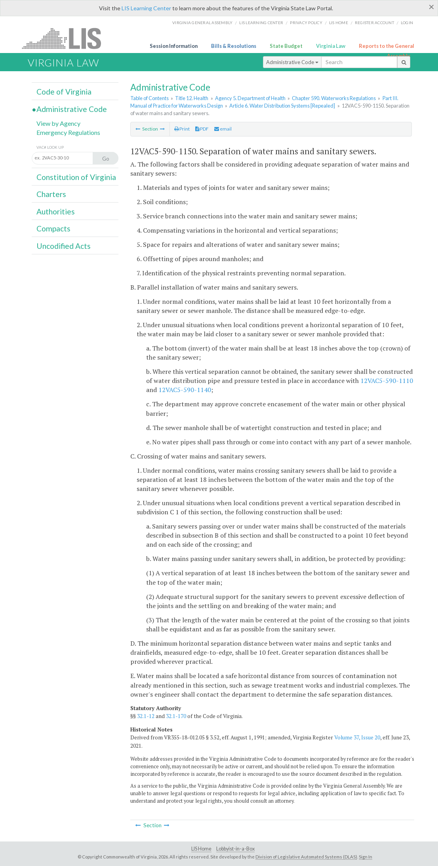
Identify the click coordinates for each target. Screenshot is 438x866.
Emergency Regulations (68, 132)
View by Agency (58, 123)
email (223, 129)
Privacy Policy (306, 22)
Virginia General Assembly (202, 22)
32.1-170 (176, 716)
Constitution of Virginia (76, 177)
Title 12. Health (191, 98)
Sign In (365, 856)
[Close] (431, 7)
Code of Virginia (63, 91)
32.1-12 (145, 716)
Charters (51, 194)
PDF (202, 129)
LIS (66, 38)
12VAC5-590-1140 (184, 389)
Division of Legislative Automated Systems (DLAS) (306, 856)
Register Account (374, 22)
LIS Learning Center (146, 8)
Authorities (55, 211)
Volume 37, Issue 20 (357, 737)
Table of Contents (149, 98)
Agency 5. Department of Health (250, 98)
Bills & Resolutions (233, 46)
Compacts (53, 228)
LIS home (338, 22)
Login (407, 22)
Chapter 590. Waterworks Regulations (334, 98)
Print (182, 129)
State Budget (286, 46)
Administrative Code (292, 62)
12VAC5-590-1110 (386, 380)
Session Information (174, 46)
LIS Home (201, 849)
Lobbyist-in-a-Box (235, 849)
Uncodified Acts (63, 245)
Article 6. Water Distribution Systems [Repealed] (282, 105)
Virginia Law (330, 46)
